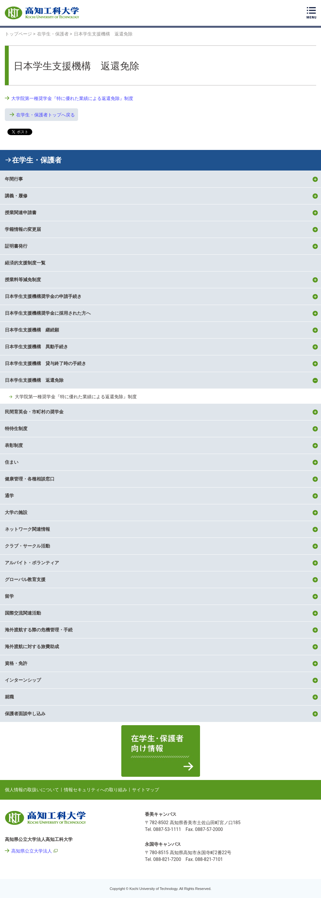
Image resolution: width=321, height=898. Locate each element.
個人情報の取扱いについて (32, 789)
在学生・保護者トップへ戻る (45, 114)
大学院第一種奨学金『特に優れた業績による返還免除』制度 (72, 98)
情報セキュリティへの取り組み (95, 789)
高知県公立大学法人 (31, 851)
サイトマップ (145, 789)
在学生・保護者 (37, 160)
